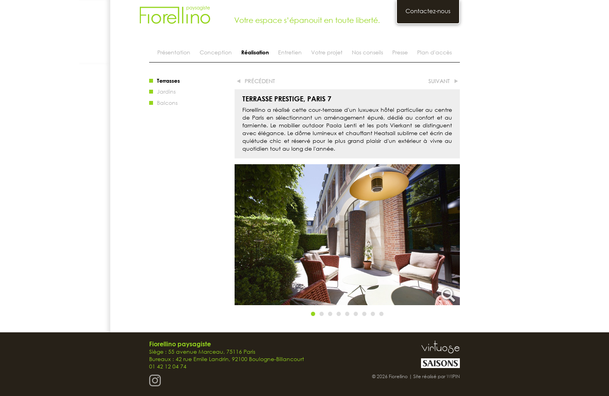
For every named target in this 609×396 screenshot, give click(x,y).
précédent (260, 81)
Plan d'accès (434, 52)
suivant (439, 81)
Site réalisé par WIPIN (436, 376)
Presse (400, 52)
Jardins (166, 91)
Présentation (173, 52)
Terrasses (168, 80)
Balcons (167, 102)
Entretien (290, 52)
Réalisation (255, 52)
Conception (216, 52)
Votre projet (327, 52)
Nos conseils (367, 52)
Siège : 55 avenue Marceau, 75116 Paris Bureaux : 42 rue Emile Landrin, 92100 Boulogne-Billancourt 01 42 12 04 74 (226, 355)
